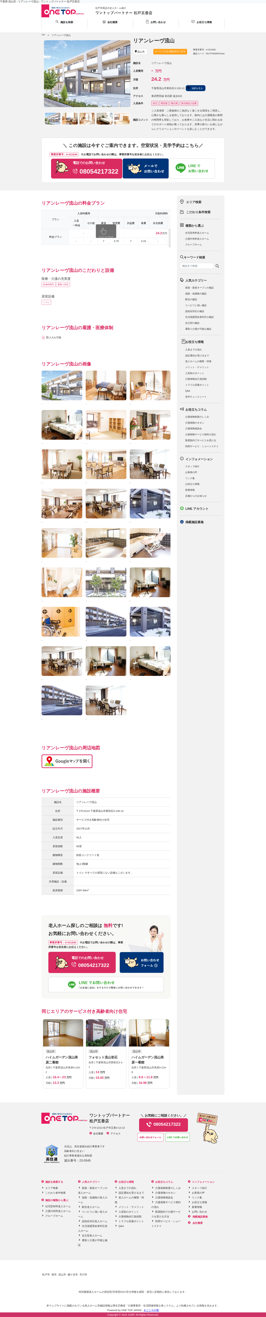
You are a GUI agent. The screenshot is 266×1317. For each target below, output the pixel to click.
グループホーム (193, 244)
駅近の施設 (191, 299)
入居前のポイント (194, 373)
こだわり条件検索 (198, 212)
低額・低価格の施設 (196, 293)
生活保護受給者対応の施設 (199, 317)
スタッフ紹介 (192, 466)
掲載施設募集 (194, 522)
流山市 (62, 1274)
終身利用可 (48, 284)
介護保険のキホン (194, 422)
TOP (43, 35)
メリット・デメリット (197, 367)
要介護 (174, 103)
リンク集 (190, 478)
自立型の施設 (192, 323)
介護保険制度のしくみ (197, 416)
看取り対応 (63, 284)
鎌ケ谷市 (73, 1274)
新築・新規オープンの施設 (199, 287)
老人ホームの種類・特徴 (198, 361)
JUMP (131, 1314)
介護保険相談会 (193, 428)
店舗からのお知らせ (196, 495)
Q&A (187, 390)
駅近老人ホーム (91, 1207)
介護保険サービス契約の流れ (200, 434)
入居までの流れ (193, 349)
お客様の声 (191, 472)
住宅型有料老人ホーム (197, 232)
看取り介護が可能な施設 (198, 329)
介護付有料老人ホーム (197, 238)
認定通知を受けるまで (197, 355)
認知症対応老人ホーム (94, 1221)
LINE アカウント (196, 508)
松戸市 (46, 1274)
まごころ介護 (151, 1310)
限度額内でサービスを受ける (200, 440)
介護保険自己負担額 (196, 379)
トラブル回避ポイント (197, 385)
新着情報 (190, 490)
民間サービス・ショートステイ (201, 446)
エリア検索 (193, 202)
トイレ (46, 302)
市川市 (83, 1274)
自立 (155, 103)
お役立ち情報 (192, 484)
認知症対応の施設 (194, 311)
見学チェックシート (196, 396)
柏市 (54, 1274)
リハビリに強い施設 (196, 305)
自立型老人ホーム (92, 1235)
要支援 (164, 103)
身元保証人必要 (189, 103)
